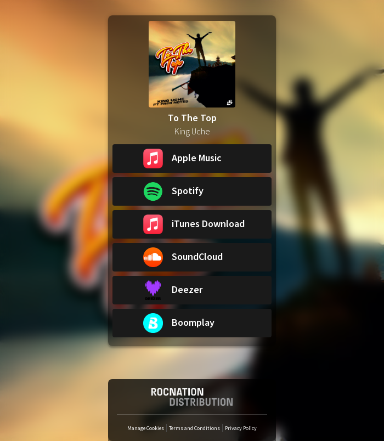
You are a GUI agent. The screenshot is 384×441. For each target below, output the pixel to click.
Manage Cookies (145, 428)
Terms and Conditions (194, 428)
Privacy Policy (241, 428)
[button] (192, 158)
